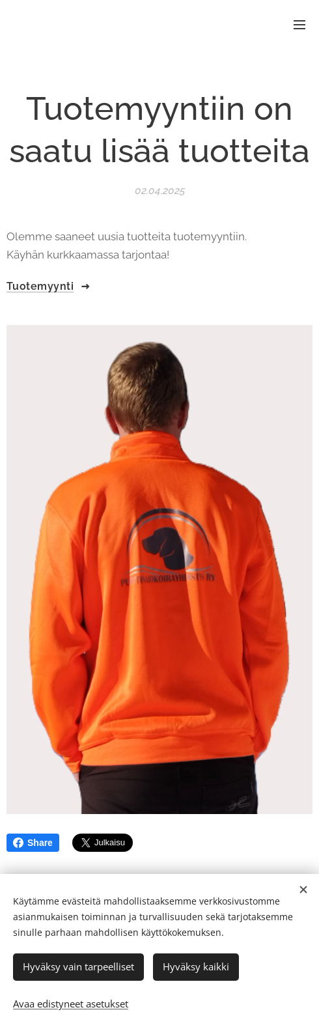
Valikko (299, 24)
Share (33, 842)
